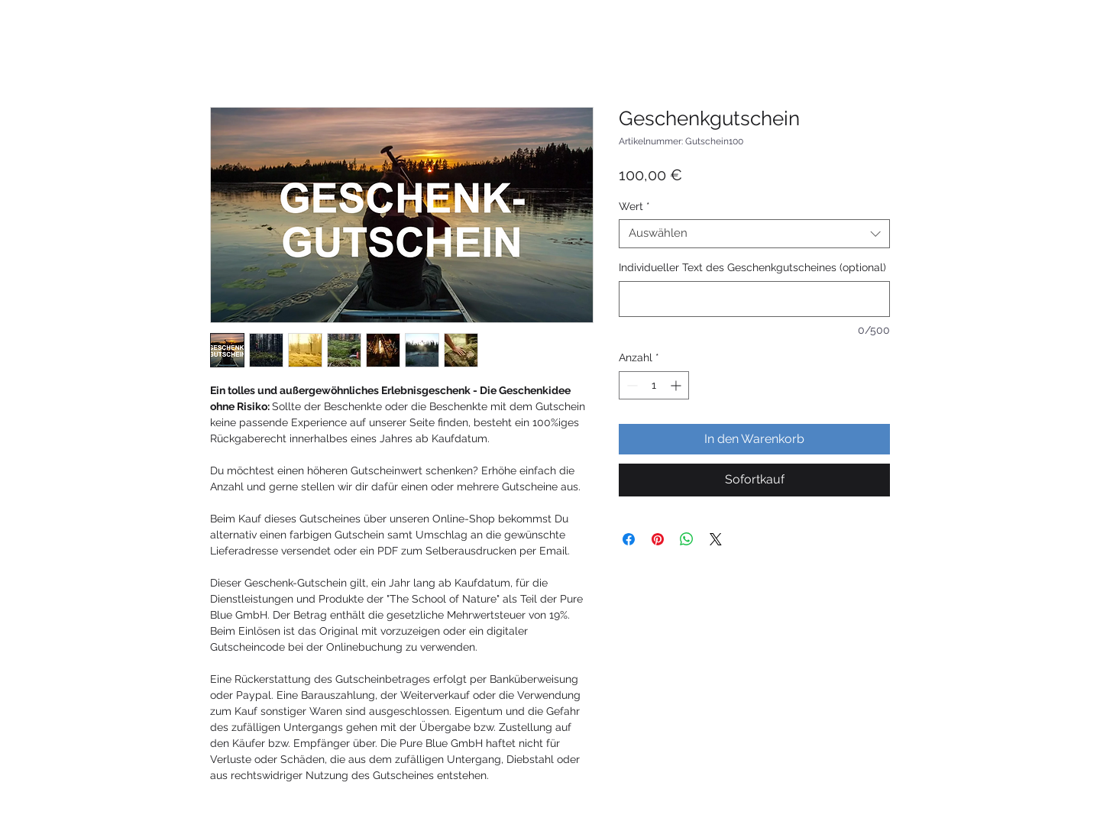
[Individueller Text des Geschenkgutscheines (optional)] (754, 299)
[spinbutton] (654, 385)
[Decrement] (630, 385)
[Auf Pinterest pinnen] (658, 539)
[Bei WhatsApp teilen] (687, 539)
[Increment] (677, 385)
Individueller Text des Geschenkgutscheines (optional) (752, 267)
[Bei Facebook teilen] (629, 539)
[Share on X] (716, 539)
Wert (634, 206)
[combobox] (754, 233)
